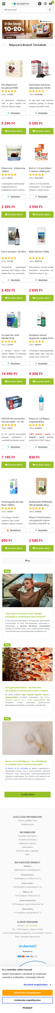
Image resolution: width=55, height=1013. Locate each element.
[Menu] (40, 4)
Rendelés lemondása (27, 840)
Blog (7, 571)
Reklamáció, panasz (27, 843)
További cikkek (27, 794)
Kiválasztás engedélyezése (27, 1000)
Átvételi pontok (27, 824)
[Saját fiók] (45, 3)
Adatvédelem (27, 847)
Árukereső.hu (27, 951)
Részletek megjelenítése (36, 984)
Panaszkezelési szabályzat (27, 851)
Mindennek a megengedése (27, 993)
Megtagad (27, 1008)
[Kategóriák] (3, 4)
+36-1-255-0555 (31, 926)
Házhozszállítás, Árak (27, 820)
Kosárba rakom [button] (14, 131)
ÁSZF (27, 854)
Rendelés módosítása (27, 836)
